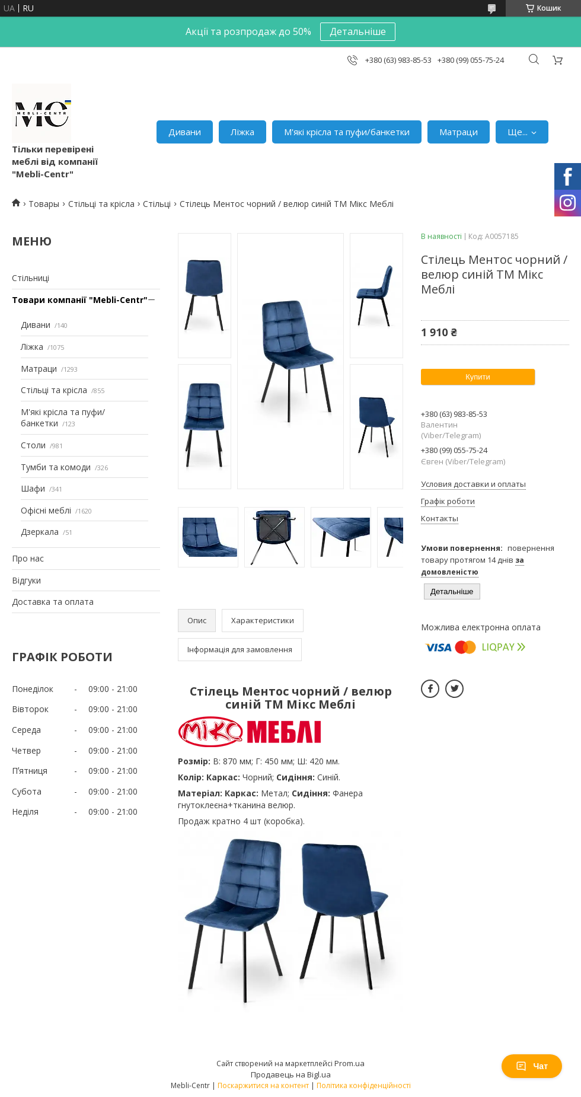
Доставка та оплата (53, 601)
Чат (532, 1066)
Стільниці (30, 277)
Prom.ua (349, 1063)
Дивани (184, 132)
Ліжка (242, 132)
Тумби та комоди (56, 467)
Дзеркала (40, 531)
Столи (33, 445)
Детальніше (358, 31)
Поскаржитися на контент (263, 1085)
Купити (477, 376)
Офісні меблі (46, 510)
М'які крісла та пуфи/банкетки (347, 132)
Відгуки (26, 580)
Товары (43, 203)
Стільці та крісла (101, 203)
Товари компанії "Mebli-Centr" (80, 299)
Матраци (458, 132)
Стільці (157, 203)
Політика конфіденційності (364, 1085)
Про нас (28, 558)
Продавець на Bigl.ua (291, 1074)
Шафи (33, 488)
